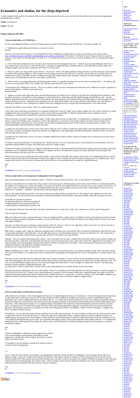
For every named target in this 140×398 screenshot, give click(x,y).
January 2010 (127, 319)
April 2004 (127, 218)
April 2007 (127, 261)
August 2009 (127, 310)
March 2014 (127, 389)
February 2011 (128, 342)
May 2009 (127, 305)
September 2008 (128, 291)
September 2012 (128, 375)
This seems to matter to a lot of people (131, 39)
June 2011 (127, 349)
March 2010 (127, 323)
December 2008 (128, 296)
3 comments (9, 373)
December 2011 (128, 359)
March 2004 (127, 216)
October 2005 (128, 230)
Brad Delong (127, 18)
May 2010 (127, 326)
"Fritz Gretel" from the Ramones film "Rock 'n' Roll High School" (130, 117)
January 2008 (127, 277)
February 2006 (128, 237)
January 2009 (127, 298)
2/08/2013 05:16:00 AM (35, 170)
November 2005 (128, 232)
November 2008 (128, 295)
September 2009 (128, 312)
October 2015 (128, 394)
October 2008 (128, 293)
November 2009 (128, 316)
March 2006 (127, 239)
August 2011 (127, 352)
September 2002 (128, 190)
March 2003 (127, 200)
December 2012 (128, 379)
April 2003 (127, 202)
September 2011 (128, 354)
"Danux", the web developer (129, 51)
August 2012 (127, 373)
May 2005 (127, 221)
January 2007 (127, 256)
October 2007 (128, 272)
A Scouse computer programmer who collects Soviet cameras (131, 66)
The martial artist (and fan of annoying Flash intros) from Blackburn (131, 56)
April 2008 (127, 282)
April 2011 (127, 345)
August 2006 (127, 247)
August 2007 (127, 268)
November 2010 (128, 337)
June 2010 (127, 328)
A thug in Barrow (129, 176)
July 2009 (126, 309)
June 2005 (127, 223)
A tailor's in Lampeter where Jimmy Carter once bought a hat (131, 82)
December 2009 (128, 317)
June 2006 (127, 244)
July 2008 (126, 288)
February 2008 (128, 279)
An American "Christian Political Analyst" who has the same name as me (131, 158)
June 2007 (127, 265)
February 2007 (128, 258)
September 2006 (128, 249)
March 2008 (127, 281)
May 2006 (127, 242)
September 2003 (128, 211)
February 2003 (128, 198)
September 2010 (128, 333)
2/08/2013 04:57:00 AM (35, 286)
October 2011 (127, 356)
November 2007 (128, 274)
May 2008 (127, 284)
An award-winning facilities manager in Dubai (130, 96)
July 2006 (126, 246)
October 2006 (128, 251)
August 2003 (127, 209)
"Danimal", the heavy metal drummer (130, 70)
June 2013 (127, 384)
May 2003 (127, 204)
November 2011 (128, 358)
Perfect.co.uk (127, 15)
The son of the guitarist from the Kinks (130, 100)
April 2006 (127, 240)
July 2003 (126, 207)
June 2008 (127, 286)
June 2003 (127, 205)
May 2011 (127, 347)
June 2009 (127, 307)
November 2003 (128, 212)
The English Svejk (129, 34)
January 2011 (127, 340)
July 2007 (126, 267)
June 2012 (127, 370)
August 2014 (127, 393)
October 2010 (128, 335)
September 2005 (128, 228)
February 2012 (128, 363)
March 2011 (127, 344)
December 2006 (128, 254)
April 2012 (127, 366)
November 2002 (128, 193)
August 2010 (127, 331)
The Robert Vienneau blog (131, 20)
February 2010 (128, 321)
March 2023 (127, 396)
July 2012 (126, 372)
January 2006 (127, 235)
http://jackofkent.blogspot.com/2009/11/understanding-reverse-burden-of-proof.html (34, 56)
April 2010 (127, 324)
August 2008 (127, 289)
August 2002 (127, 188)
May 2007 (127, 263)
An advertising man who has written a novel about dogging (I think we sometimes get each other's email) (131, 89)
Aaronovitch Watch (129, 11)
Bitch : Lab (127, 10)
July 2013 (126, 386)
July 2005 (126, 225)
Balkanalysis (127, 13)
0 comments (9, 170)
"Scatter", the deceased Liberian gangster (130, 170)
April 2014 (127, 391)
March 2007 (127, 260)
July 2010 (126, 330)
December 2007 (128, 275)
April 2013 (127, 382)
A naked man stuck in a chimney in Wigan (130, 173)
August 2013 (127, 387)
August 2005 (127, 226)
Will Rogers (127, 30)
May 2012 (127, 368)
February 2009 (128, 300)
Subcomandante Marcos (131, 28)
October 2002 (128, 191)
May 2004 (127, 219)
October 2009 (128, 314)
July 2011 (126, 351)
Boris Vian (127, 32)
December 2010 (128, 338)
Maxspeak (127, 17)
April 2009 (127, 303)
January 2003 (127, 197)
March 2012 (127, 365)
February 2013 (128, 380)
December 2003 (128, 214)
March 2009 (127, 302)
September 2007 (128, 270)
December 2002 (128, 195)
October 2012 (128, 377)
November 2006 (128, 253)
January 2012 (127, 361)
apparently (130, 103)
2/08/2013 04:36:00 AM (35, 372)
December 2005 (128, 233)
